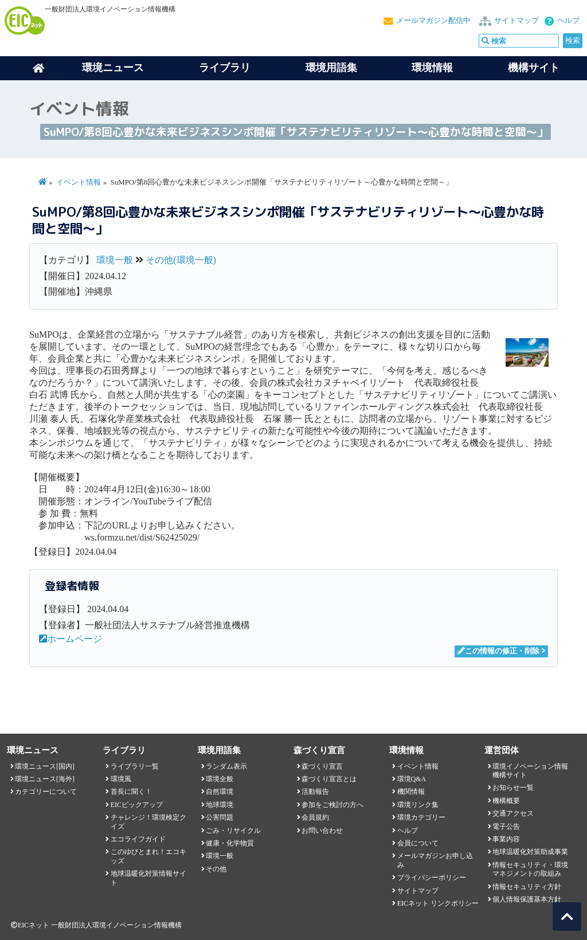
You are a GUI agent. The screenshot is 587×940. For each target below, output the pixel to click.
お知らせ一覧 (513, 788)
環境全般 (219, 779)
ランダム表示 (226, 766)
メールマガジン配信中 (433, 21)
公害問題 (219, 817)
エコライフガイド (138, 839)
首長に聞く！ (131, 792)
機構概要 (506, 801)
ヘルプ (568, 21)
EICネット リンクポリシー (438, 903)
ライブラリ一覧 (135, 766)
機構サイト (533, 67)
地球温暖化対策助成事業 (530, 852)
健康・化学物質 (230, 843)
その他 (216, 869)
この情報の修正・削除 (498, 651)
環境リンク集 (418, 805)
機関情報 (411, 792)
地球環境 (219, 805)
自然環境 (219, 792)
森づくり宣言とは (329, 779)
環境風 (121, 779)
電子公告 (506, 826)
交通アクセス (513, 813)
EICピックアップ (137, 805)
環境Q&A (411, 779)
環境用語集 (331, 67)
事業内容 (506, 839)
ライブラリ (225, 67)
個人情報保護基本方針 (526, 899)
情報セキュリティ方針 (526, 887)
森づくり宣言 (322, 766)
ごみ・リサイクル (233, 831)
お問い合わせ (322, 831)
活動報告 (315, 792)
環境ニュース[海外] (45, 779)
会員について (418, 843)
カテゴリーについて (46, 792)
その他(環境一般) (181, 260)
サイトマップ (516, 21)
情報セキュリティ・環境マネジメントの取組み (530, 869)
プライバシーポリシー (431, 878)
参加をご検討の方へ (332, 805)
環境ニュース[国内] (45, 766)
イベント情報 (78, 182)
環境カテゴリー (421, 817)
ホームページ (70, 639)
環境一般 (114, 260)
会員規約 (315, 817)
